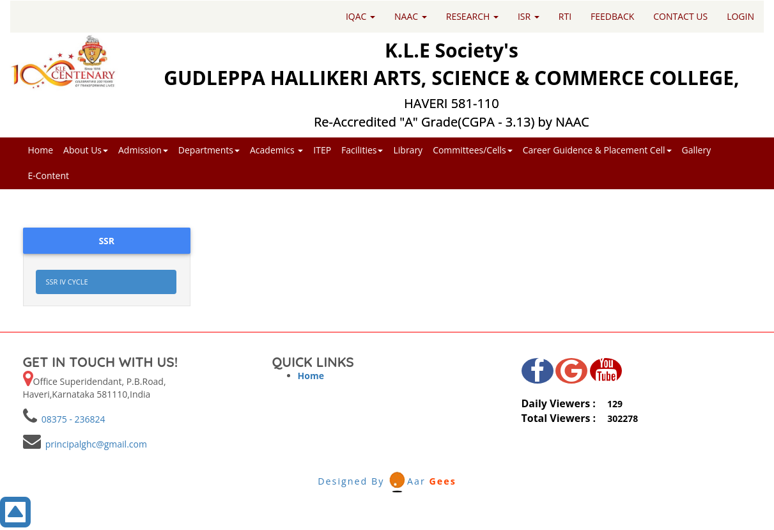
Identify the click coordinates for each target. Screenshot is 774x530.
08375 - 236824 (71, 419)
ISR (528, 16)
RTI (565, 16)
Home (41, 150)
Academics (276, 150)
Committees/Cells (473, 150)
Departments (209, 150)
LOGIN (740, 16)
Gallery (696, 150)
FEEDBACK (612, 16)
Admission (143, 150)
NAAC (410, 16)
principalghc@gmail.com (94, 444)
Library (407, 150)
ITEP (322, 150)
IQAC (360, 16)
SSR (106, 241)
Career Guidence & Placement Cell (597, 150)
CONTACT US (680, 16)
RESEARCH (472, 16)
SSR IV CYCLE (67, 281)
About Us (85, 150)
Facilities (362, 150)
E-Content (49, 175)
